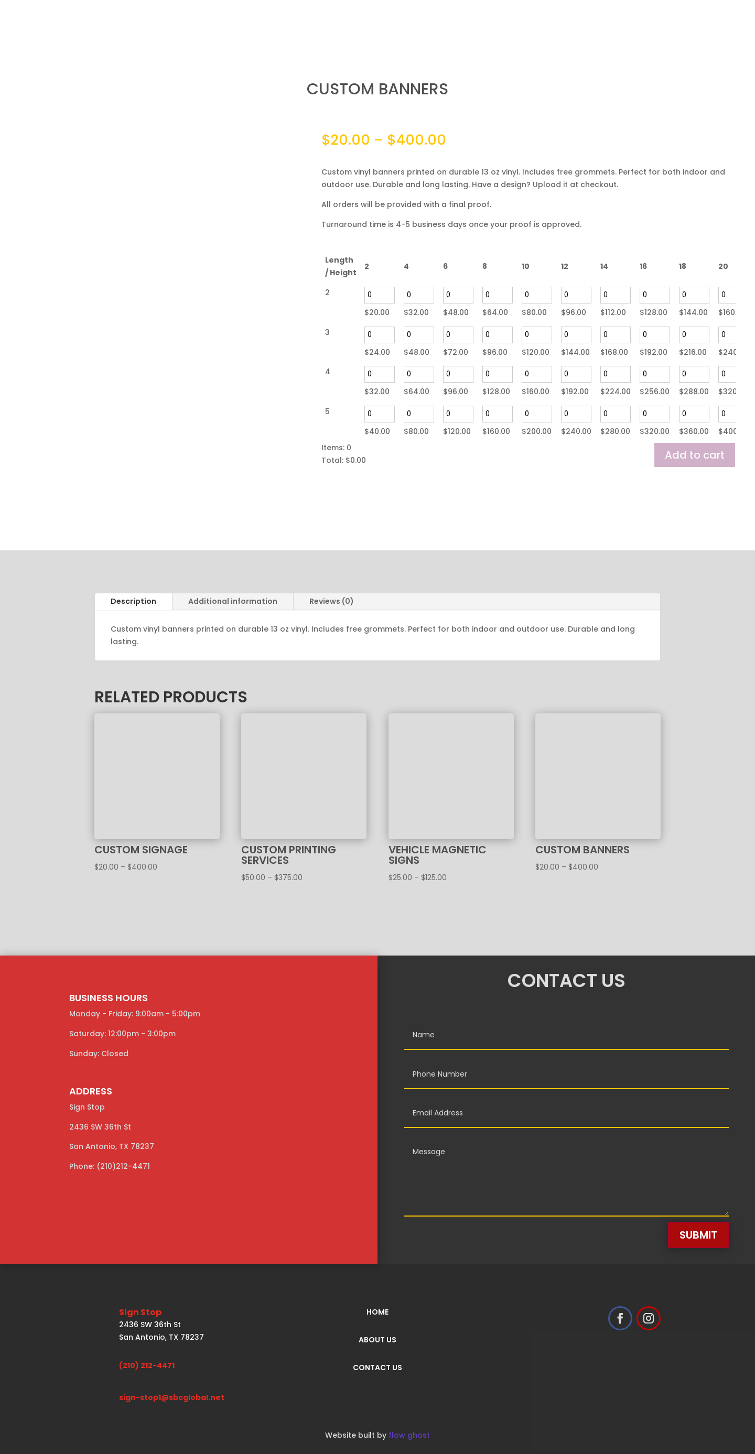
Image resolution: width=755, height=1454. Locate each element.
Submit (698, 1235)
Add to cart (695, 455)
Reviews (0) (331, 601)
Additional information (232, 601)
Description (133, 601)
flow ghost (409, 1435)
